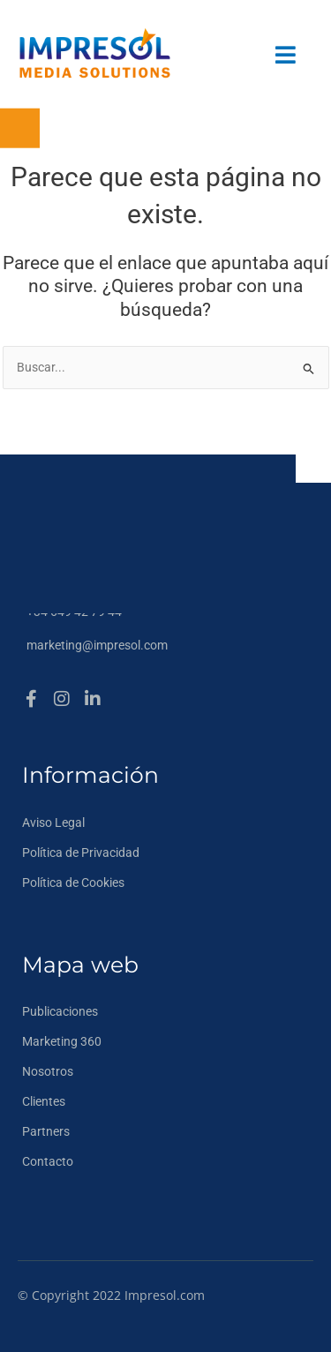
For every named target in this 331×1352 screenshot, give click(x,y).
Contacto (47, 1161)
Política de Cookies (73, 882)
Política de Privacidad (80, 852)
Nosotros (47, 1071)
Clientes (43, 1101)
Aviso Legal (53, 822)
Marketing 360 (62, 1041)
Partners (46, 1131)
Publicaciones (60, 1011)
